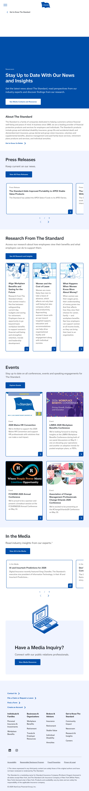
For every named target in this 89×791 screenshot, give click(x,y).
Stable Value (51, 705)
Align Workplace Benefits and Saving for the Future (17, 290)
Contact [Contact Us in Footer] (12, 722)
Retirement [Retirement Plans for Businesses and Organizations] (31, 703)
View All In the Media (18, 554)
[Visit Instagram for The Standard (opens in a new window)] (15, 745)
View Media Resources (27, 665)
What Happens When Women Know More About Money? (70, 290)
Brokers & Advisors (54, 691)
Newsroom (71, 703)
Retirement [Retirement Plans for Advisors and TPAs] (51, 700)
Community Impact (75, 698)
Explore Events (15, 388)
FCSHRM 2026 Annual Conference (20, 498)
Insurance (50, 695)
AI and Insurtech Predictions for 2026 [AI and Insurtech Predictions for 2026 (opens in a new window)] (27, 570)
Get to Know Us (17, 146)
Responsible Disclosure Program (30, 759)
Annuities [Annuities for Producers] (50, 714)
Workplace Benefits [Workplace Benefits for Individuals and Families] (14, 706)
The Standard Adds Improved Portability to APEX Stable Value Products (37, 195)
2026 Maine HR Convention (22, 427)
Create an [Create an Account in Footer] (15, 735)
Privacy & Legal (68, 759)
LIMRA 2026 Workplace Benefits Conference (61, 429)
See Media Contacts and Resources (25, 104)
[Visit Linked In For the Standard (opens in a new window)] (8, 745)
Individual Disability (54, 709)
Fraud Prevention (52, 759)
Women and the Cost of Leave (43, 288)
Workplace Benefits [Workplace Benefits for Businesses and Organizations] (34, 698)
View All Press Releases (19, 177)
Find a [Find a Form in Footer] (12, 731)
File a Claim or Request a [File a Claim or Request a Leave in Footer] (20, 726)
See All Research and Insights (21, 259)
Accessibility (10, 759)
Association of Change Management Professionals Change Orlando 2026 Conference (62, 501)
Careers (70, 715)
